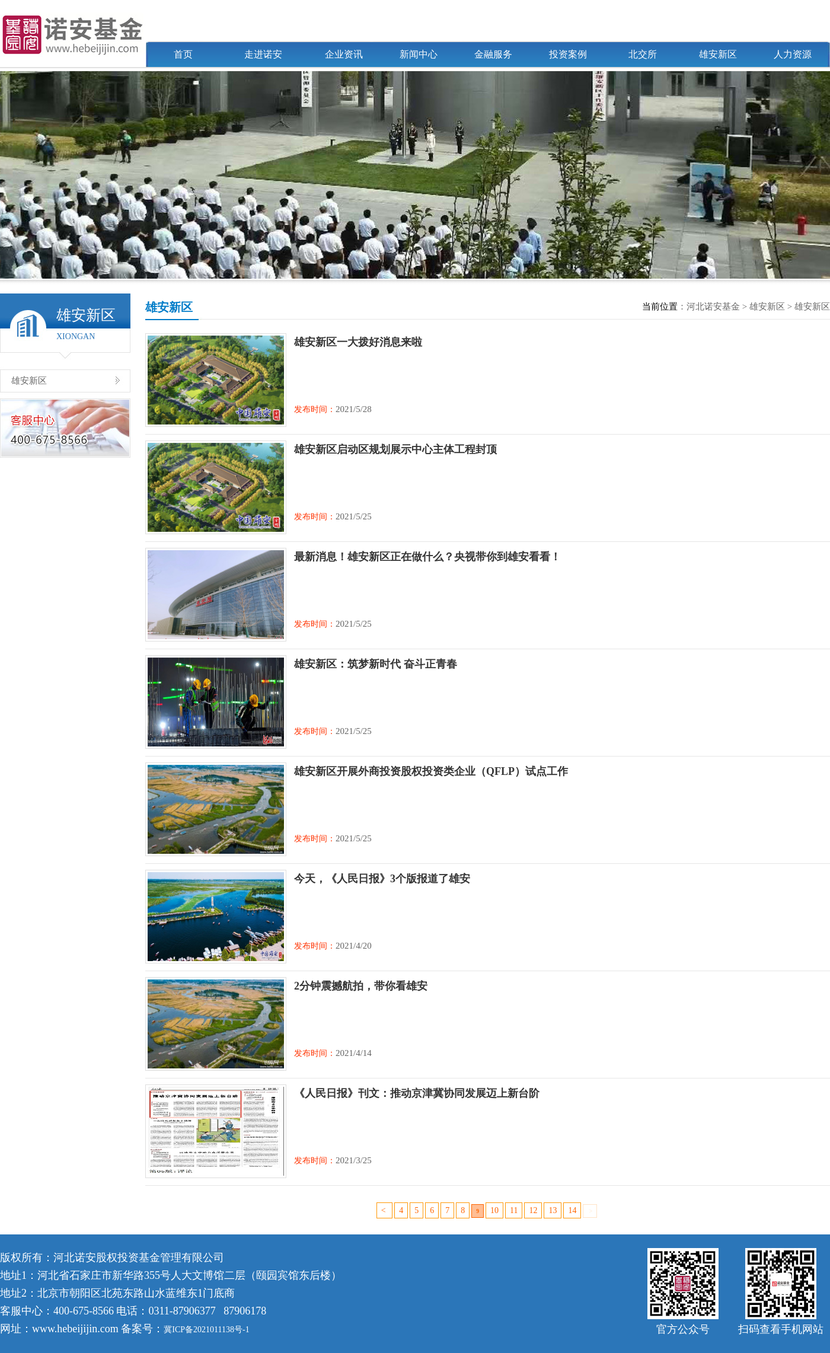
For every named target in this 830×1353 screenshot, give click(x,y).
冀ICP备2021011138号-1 (206, 1329)
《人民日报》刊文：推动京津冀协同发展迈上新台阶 (417, 1093)
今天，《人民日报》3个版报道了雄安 (382, 879)
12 (533, 1210)
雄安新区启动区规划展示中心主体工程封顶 (395, 449)
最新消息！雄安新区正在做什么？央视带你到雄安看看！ (427, 557)
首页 (183, 54)
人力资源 (793, 54)
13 (552, 1210)
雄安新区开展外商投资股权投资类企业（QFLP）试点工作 (431, 771)
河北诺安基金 (713, 306)
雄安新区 (718, 54)
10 (494, 1210)
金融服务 (493, 54)
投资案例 (568, 54)
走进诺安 (263, 54)
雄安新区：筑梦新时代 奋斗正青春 (375, 664)
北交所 (642, 54)
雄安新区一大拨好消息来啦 (358, 342)
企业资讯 (344, 54)
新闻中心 (419, 54)
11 (514, 1210)
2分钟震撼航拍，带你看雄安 (360, 986)
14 (572, 1210)
